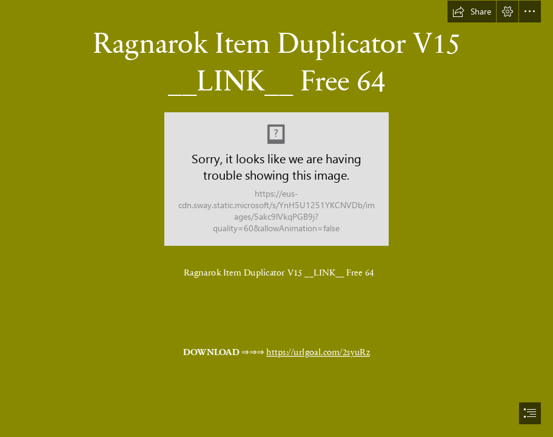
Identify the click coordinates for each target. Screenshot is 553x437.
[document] (276, 218)
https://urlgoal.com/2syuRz (318, 351)
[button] (471, 11)
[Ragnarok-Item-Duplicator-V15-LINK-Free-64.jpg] (276, 179)
